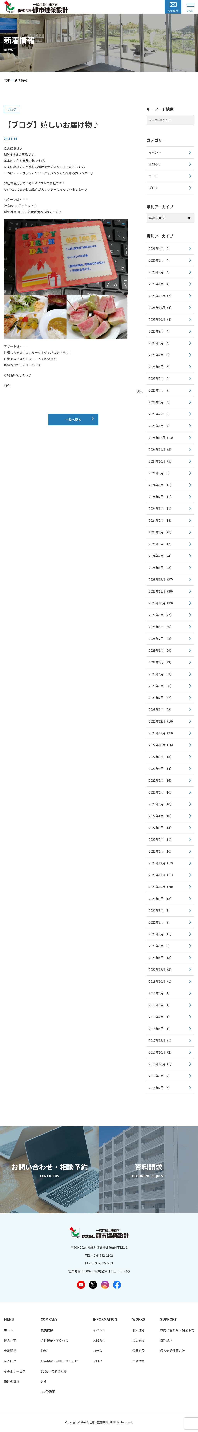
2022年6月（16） (161, 792)
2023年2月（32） (161, 697)
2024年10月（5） (161, 461)
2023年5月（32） (161, 662)
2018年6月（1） (160, 1028)
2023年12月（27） (162, 579)
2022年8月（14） (161, 768)
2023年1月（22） (161, 709)
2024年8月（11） (161, 485)
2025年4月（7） (160, 390)
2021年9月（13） (161, 898)
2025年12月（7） (161, 295)
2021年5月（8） (160, 945)
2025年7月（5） (160, 354)
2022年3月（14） (161, 827)
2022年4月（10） (161, 815)
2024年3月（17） (161, 544)
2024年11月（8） (161, 449)
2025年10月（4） (161, 319)
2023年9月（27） (161, 615)
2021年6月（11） (161, 934)
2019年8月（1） (160, 993)
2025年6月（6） (160, 366)
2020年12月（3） (161, 969)
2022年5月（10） (161, 804)
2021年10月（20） (162, 886)
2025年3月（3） (160, 402)
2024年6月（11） (161, 508)
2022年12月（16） (162, 721)
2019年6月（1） (160, 1005)
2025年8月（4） (160, 343)
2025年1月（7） (160, 425)
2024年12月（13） (162, 437)
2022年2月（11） (161, 839)
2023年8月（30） (161, 626)
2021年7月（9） (160, 922)
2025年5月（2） (160, 378)
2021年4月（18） (161, 957)
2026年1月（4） (160, 284)
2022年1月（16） (161, 851)
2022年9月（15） (161, 756)
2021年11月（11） (162, 875)
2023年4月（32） (161, 674)
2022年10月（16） (162, 745)
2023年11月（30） (162, 591)
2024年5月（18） (161, 520)
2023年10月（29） (162, 603)
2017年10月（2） (161, 1052)
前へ (7, 385)
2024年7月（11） (161, 496)
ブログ (11, 109)
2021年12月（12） (162, 863)
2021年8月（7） (160, 910)
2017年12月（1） (161, 1040)
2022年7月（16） (161, 780)
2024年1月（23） (161, 567)
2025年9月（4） (160, 331)
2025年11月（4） (161, 307)
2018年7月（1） (160, 1016)
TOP (7, 80)
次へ (140, 391)
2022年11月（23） (162, 733)
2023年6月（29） (161, 650)
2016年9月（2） (160, 1076)
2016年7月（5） (160, 1087)
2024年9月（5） (160, 473)
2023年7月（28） (161, 638)
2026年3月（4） (160, 260)
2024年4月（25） (161, 532)
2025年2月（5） (160, 414)
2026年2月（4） (160, 272)
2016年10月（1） (161, 1064)
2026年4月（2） (160, 248)
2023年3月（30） (161, 685)
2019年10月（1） (161, 981)
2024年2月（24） (161, 555)
